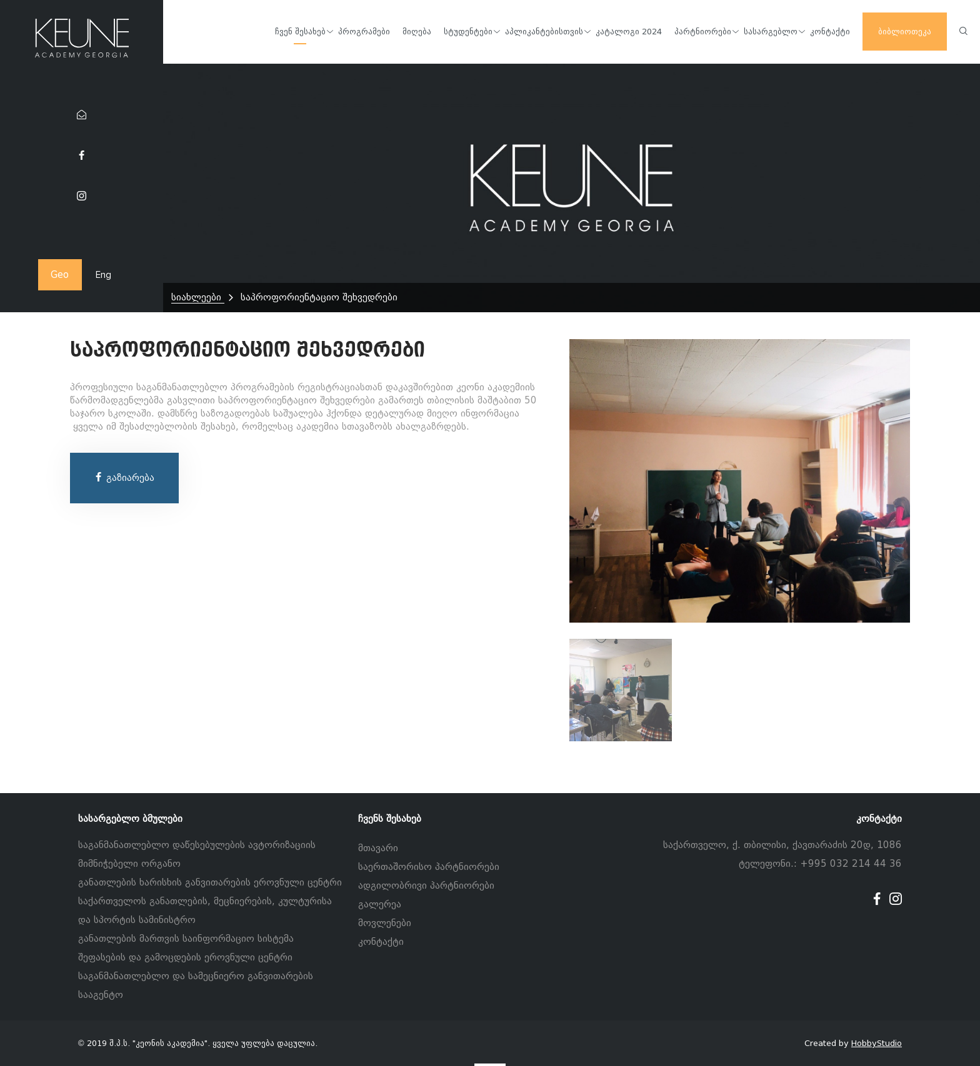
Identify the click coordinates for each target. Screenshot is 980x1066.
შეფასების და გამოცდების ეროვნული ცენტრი (185, 957)
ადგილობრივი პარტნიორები (426, 885)
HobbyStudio (876, 1043)
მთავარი (378, 848)
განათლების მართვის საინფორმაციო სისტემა (186, 938)
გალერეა (379, 904)
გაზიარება (124, 477)
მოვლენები (384, 923)
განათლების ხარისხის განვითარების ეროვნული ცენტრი (210, 882)
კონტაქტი (381, 941)
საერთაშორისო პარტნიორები (428, 866)
